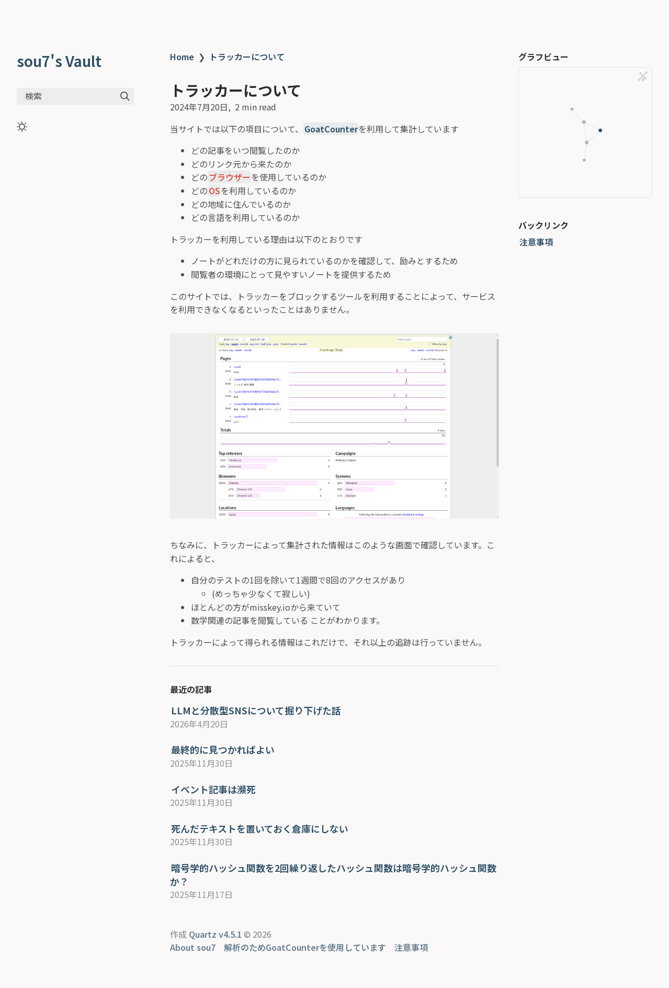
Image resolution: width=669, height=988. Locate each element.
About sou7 (193, 947)
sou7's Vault (59, 60)
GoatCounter (331, 128)
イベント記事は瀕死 (213, 789)
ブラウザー (230, 177)
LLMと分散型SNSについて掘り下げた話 (256, 710)
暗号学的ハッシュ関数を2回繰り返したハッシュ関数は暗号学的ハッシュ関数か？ (333, 874)
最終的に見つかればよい (223, 749)
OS (214, 190)
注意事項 (536, 241)
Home (182, 56)
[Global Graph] (643, 76)
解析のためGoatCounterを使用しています (305, 947)
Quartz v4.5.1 (215, 934)
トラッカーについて (247, 56)
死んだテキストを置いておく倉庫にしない (259, 828)
